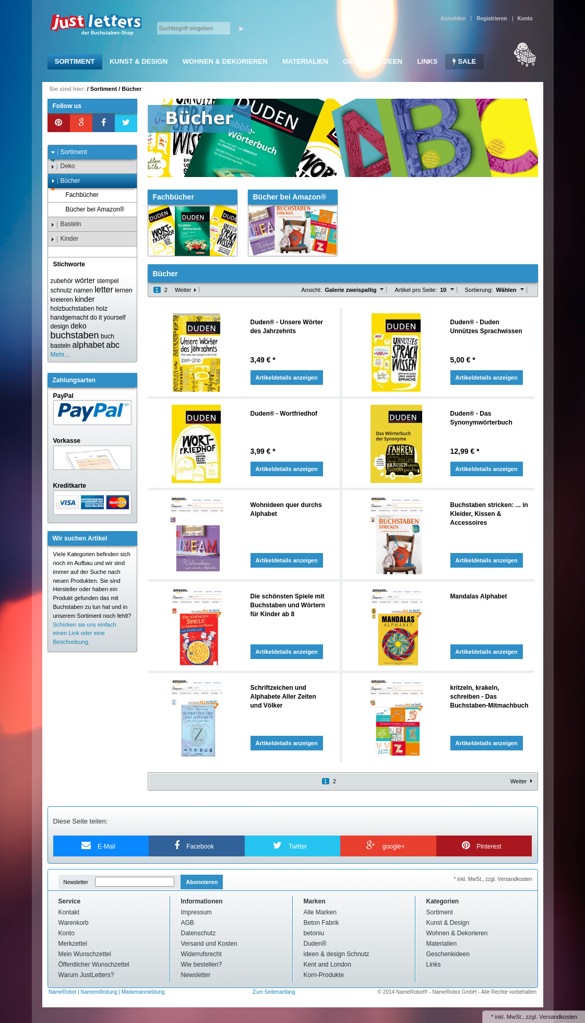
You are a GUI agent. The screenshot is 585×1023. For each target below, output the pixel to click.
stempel (107, 281)
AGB (187, 922)
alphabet (88, 344)
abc (113, 344)
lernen (123, 290)
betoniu (314, 933)
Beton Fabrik (321, 922)
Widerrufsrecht (201, 954)
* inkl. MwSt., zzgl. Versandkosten (492, 879)
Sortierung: (479, 290)
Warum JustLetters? (86, 975)
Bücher (131, 89)
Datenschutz (198, 933)
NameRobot (63, 992)
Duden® (315, 943)
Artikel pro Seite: (416, 290)
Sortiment (75, 61)
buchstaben (75, 335)
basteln (61, 345)
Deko (63, 166)
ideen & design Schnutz (336, 954)
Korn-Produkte (324, 975)
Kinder (65, 239)
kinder (84, 299)
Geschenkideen (372, 61)
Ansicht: (311, 290)
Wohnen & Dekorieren (225, 61)
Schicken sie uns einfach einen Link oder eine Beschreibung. (84, 633)
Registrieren (491, 18)
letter (103, 289)
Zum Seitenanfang (274, 992)
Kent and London (327, 964)
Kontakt (69, 912)
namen (83, 290)
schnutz (61, 290)
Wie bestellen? (201, 964)
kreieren (62, 299)
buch (107, 336)
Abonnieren (202, 882)
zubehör (62, 281)
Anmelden (452, 18)
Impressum (196, 912)
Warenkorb (73, 922)
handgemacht (70, 317)
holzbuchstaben (72, 308)
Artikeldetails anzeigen (287, 377)
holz (102, 308)
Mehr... (60, 354)
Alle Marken (320, 912)
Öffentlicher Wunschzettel (93, 964)
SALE (464, 61)
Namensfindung (99, 992)
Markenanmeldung (143, 992)
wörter (85, 280)
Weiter (183, 290)
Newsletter (76, 882)
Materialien (305, 61)
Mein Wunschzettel (84, 954)
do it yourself (108, 317)
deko (78, 326)
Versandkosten (558, 1017)
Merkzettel (72, 943)
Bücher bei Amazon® (90, 210)
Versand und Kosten (209, 943)
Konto (66, 933)
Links (427, 61)
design (60, 326)
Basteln (66, 224)
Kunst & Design (139, 61)
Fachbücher (77, 195)
